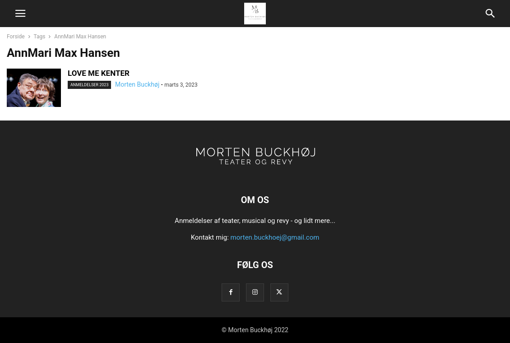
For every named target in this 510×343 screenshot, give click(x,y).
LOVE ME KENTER (99, 73)
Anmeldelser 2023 (89, 85)
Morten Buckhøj (137, 84)
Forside (16, 36)
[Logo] (255, 172)
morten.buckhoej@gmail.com (275, 237)
